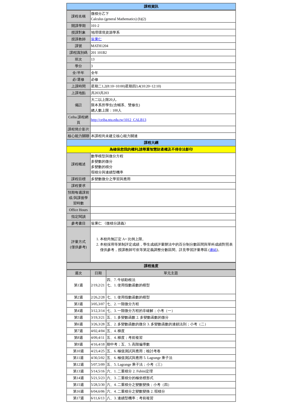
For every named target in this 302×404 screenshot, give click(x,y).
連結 (213, 250)
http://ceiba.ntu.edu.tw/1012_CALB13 (118, 120)
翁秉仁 (96, 39)
